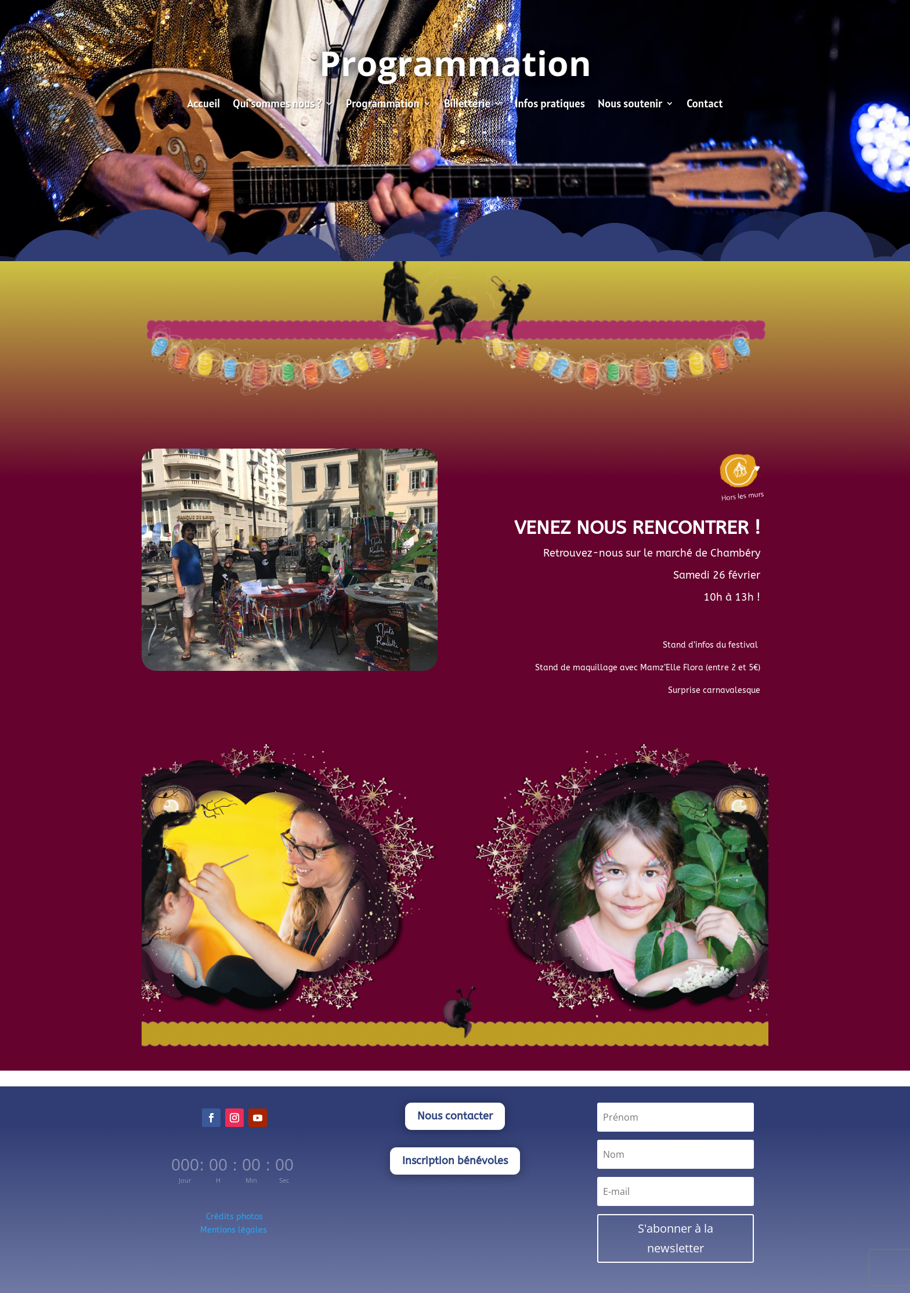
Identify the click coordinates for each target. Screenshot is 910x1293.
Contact (705, 104)
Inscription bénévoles (455, 1160)
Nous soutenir (630, 104)
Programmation (383, 104)
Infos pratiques (550, 104)
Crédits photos (234, 1217)
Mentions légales (234, 1230)
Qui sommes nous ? (277, 104)
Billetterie (467, 104)
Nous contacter (455, 1116)
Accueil (203, 104)
